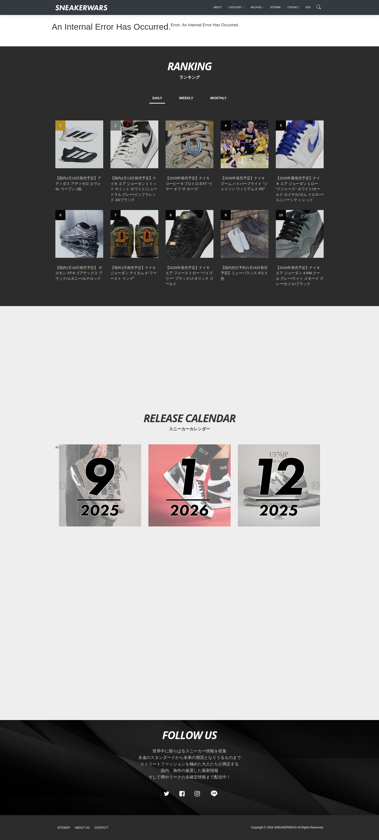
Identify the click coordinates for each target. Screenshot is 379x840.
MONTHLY (218, 98)
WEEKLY (186, 98)
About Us (82, 827)
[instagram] (197, 794)
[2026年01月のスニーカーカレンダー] (189, 485)
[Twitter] (167, 794)
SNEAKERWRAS (285, 827)
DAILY (157, 98)
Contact (101, 827)
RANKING (189, 66)
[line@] (212, 794)
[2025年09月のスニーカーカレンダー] (100, 485)
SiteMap (63, 827)
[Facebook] (182, 794)
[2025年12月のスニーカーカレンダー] (279, 485)
